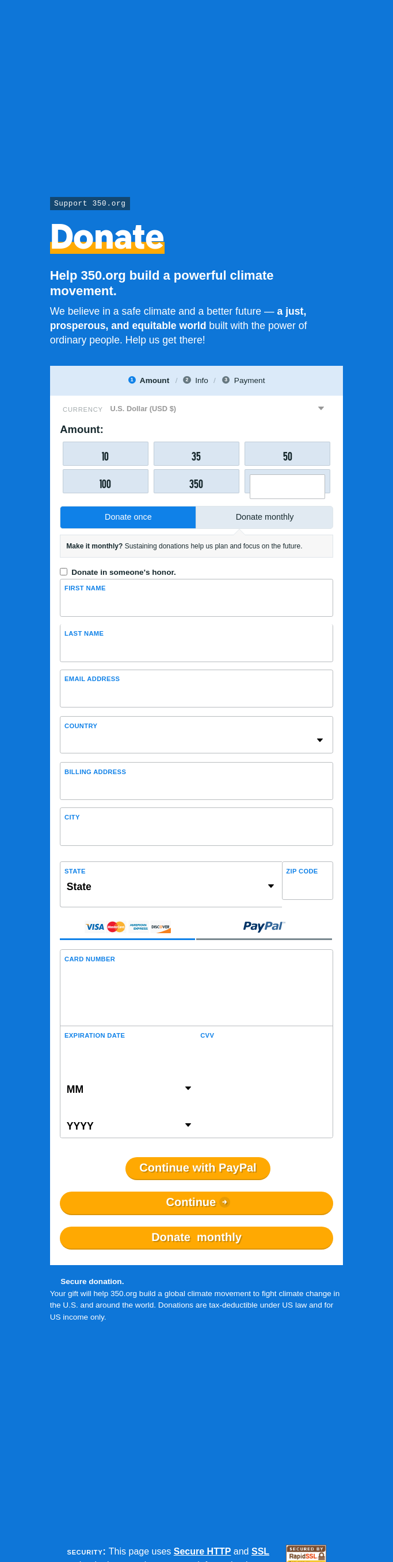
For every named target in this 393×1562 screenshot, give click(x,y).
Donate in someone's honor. (123, 572)
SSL (260, 1551)
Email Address (92, 678)
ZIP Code (302, 871)
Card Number (89, 959)
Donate (196, 1237)
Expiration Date (94, 1035)
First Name (85, 588)
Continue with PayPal (197, 1168)
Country (80, 725)
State (75, 871)
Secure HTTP (202, 1551)
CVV (207, 1035)
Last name (84, 633)
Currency (83, 409)
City (72, 817)
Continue (191, 1202)
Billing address (95, 771)
